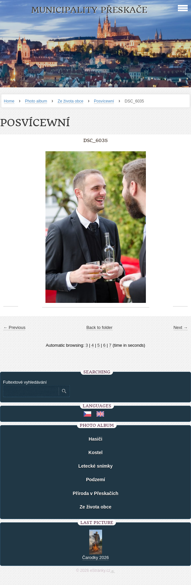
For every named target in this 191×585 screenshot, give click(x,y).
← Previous (14, 327)
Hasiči (95, 439)
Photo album (36, 101)
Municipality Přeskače (89, 10)
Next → (181, 327)
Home (9, 101)
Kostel (96, 452)
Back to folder (99, 327)
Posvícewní (104, 101)
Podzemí (95, 479)
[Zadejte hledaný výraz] (30, 391)
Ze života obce (70, 101)
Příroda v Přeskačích (96, 493)
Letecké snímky (95, 466)
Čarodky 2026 (95, 557)
